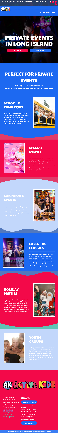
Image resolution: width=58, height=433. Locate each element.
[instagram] (53, 2)
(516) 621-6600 (27, 85)
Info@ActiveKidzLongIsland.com (18, 88)
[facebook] (50, 2)
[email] (56, 2)
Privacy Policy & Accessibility (33, 431)
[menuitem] (15, 10)
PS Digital (49, 431)
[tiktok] (56, 4)
